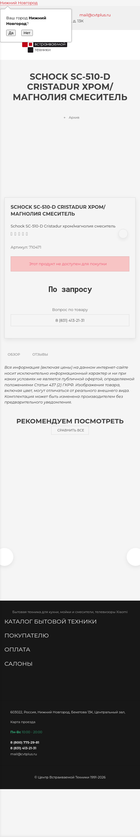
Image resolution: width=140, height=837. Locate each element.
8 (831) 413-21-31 (70, 320)
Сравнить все (70, 430)
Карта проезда (22, 722)
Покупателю (27, 635)
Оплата (18, 649)
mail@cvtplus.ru (95, 14)
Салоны (19, 663)
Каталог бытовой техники (51, 621)
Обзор (14, 354)
